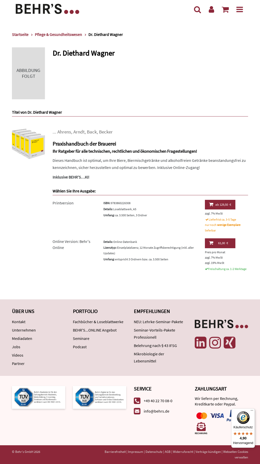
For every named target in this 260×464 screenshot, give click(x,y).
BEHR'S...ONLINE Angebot (95, 330)
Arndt (79, 132)
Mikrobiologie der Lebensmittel (149, 357)
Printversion (63, 202)
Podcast (80, 346)
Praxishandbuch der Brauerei (84, 143)
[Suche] (197, 9)
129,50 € (220, 204)
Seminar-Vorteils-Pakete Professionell (154, 333)
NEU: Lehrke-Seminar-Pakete (158, 321)
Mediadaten (22, 338)
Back (92, 132)
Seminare (81, 338)
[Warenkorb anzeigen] (225, 9)
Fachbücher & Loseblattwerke (98, 321)
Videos (17, 355)
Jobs (16, 346)
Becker (106, 132)
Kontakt (18, 321)
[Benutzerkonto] (211, 9)
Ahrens (64, 132)
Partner (18, 363)
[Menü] (239, 9)
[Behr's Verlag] (47, 8)
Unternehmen (24, 330)
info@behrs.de (156, 411)
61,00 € (218, 243)
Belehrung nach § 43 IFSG (155, 345)
